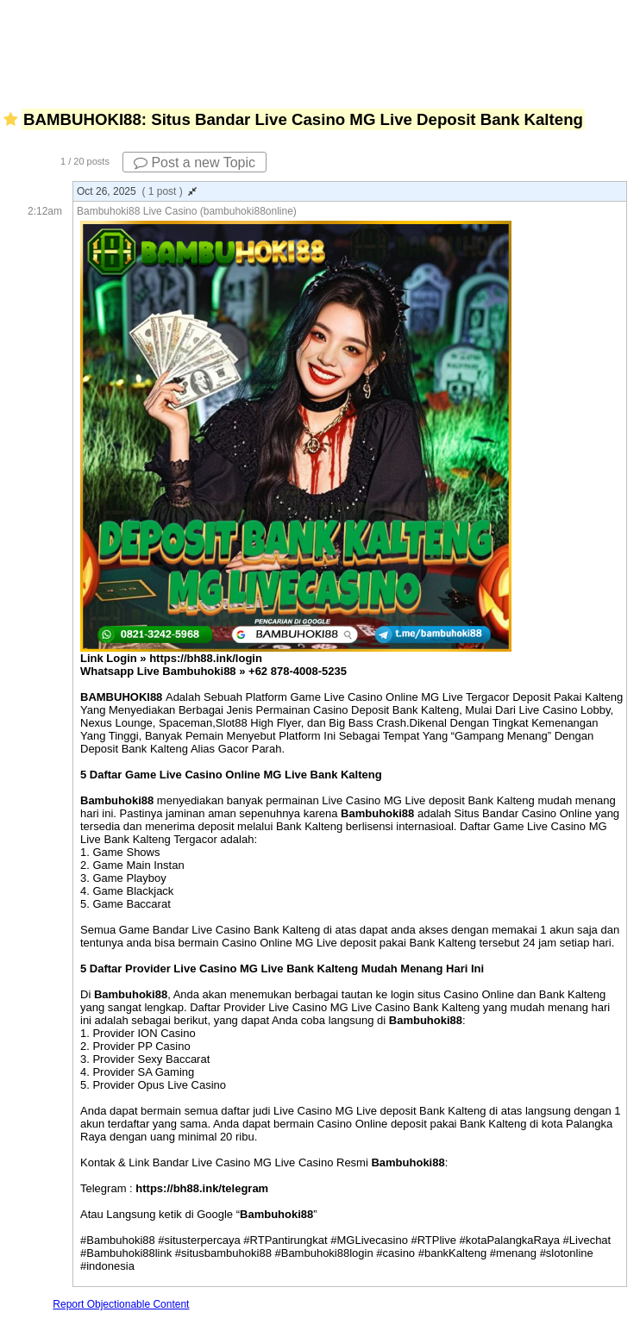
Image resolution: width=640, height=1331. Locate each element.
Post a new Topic (194, 162)
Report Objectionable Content (121, 1304)
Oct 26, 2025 (137, 191)
